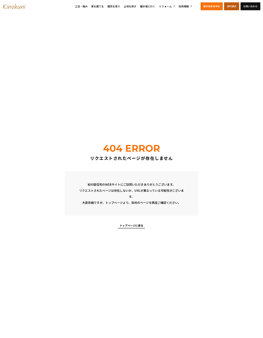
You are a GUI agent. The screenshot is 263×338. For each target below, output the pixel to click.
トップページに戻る (131, 225)
